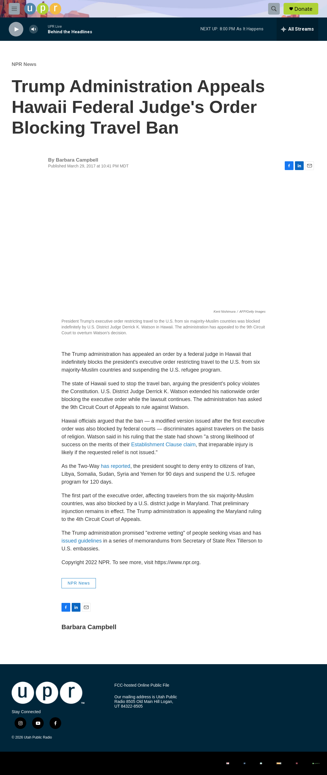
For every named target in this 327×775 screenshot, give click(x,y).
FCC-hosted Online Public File (142, 685)
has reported (115, 466)
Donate (303, 9)
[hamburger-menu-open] (14, 9)
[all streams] (297, 29)
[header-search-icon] (274, 9)
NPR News (24, 64)
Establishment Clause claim (163, 444)
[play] (16, 29)
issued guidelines (81, 541)
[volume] (33, 29)
